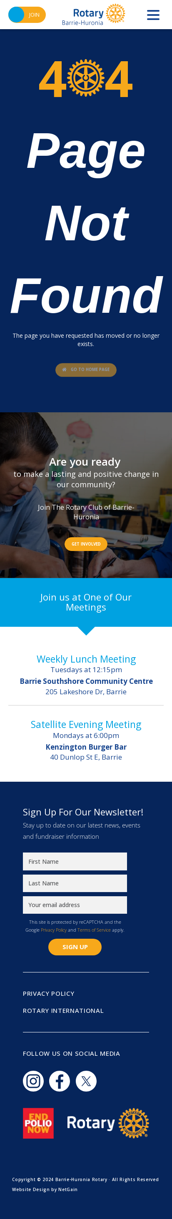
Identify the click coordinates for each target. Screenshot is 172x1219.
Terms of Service (94, 930)
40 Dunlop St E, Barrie (86, 752)
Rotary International (63, 1010)
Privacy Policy (54, 930)
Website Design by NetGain (45, 1189)
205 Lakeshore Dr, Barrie (86, 686)
